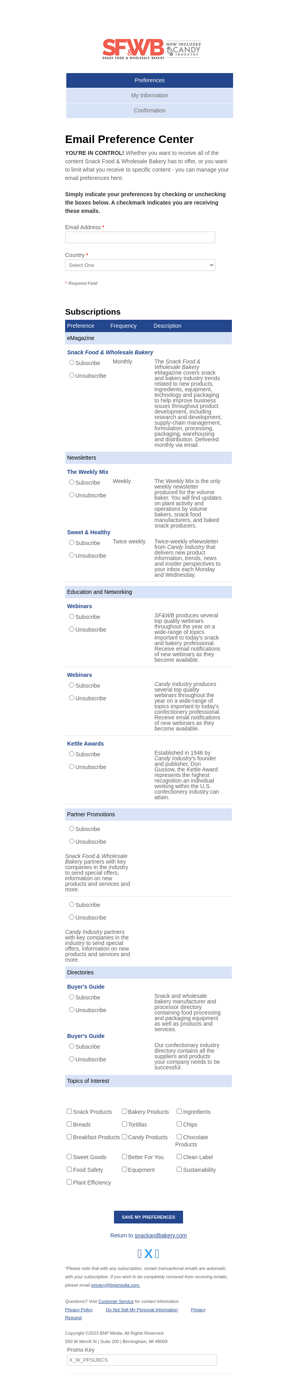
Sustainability (199, 1170)
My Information (149, 95)
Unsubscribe (90, 376)
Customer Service (116, 1301)
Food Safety (88, 1170)
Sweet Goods (89, 1157)
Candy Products (148, 1137)
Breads (82, 1124)
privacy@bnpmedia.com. (115, 1285)
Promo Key (80, 1350)
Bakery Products (148, 1112)
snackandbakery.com (161, 1235)
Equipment (141, 1170)
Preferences (149, 80)
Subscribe (87, 363)
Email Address (84, 227)
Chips (190, 1124)
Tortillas (137, 1124)
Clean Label (198, 1157)
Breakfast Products (96, 1137)
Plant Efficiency (92, 1182)
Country (76, 255)
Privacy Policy (79, 1309)
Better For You (146, 1157)
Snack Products (92, 1112)
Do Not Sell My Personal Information (142, 1309)
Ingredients (196, 1112)
